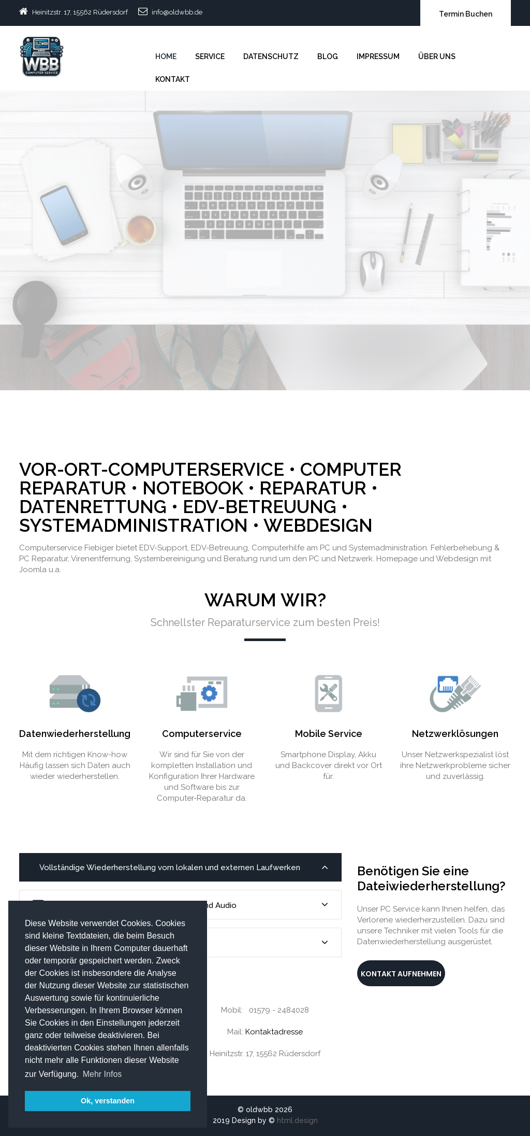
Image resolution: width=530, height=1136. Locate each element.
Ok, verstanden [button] (108, 1101)
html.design (297, 1120)
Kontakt (172, 79)
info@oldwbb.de (177, 12)
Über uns (436, 56)
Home (165, 56)
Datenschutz (271, 56)
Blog (327, 56)
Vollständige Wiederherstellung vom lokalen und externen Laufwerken (183, 867)
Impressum (378, 56)
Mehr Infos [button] (102, 1074)
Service (210, 56)
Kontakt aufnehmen (401, 974)
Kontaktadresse (274, 1031)
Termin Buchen (465, 14)
